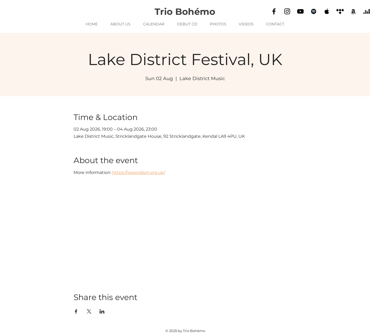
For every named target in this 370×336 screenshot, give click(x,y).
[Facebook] (274, 11)
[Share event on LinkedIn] (102, 311)
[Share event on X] (89, 311)
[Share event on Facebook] (76, 311)
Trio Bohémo (185, 11)
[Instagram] (287, 11)
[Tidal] (340, 11)
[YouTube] (300, 11)
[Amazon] (353, 11)
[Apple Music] (327, 11)
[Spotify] (314, 11)
